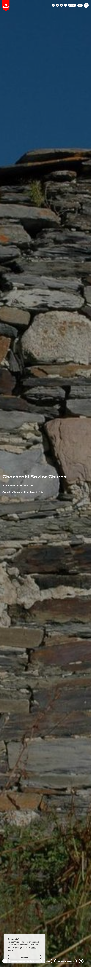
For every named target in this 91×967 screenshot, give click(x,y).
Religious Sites (25, 485)
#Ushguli (6, 492)
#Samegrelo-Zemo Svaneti (24, 492)
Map (48, 961)
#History (42, 492)
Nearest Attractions (66, 961)
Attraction (9, 485)
